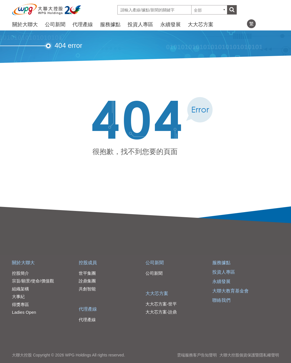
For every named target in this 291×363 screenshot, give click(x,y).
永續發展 (170, 24)
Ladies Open (24, 312)
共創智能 (87, 288)
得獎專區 (20, 304)
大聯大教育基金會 (230, 290)
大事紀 (18, 296)
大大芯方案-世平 (161, 304)
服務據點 (110, 24)
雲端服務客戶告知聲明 (197, 355)
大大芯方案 (200, 24)
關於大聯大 (25, 24)
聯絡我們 (221, 300)
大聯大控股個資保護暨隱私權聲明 (249, 355)
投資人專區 (140, 24)
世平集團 (87, 273)
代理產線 (82, 24)
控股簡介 (20, 273)
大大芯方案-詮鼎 (161, 311)
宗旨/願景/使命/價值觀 (33, 280)
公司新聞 (55, 24)
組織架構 (20, 288)
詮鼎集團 (87, 280)
